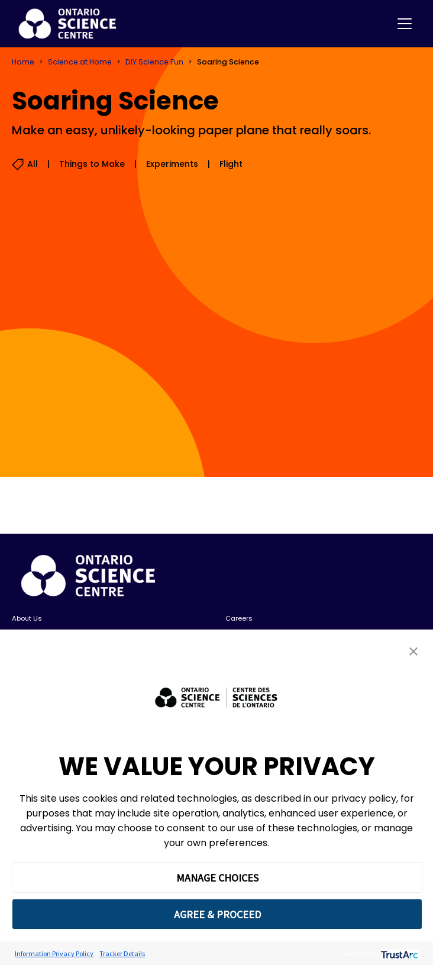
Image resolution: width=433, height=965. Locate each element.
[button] (413, 651)
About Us (27, 618)
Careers (239, 618)
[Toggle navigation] (404, 23)
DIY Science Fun (154, 62)
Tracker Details (122, 953)
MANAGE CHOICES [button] (217, 878)
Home (23, 62)
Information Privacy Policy (54, 953)
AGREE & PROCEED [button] (217, 914)
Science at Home (80, 62)
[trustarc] (398, 953)
